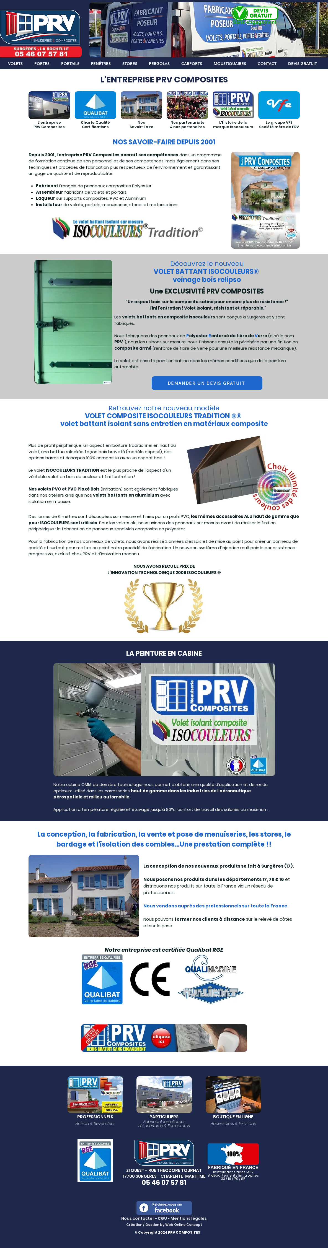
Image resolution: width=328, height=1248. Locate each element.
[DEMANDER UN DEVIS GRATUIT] (207, 383)
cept (197, 1224)
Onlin (178, 1224)
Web (169, 1224)
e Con (188, 1224)
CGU (162, 1218)
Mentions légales (189, 1218)
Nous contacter (137, 1218)
